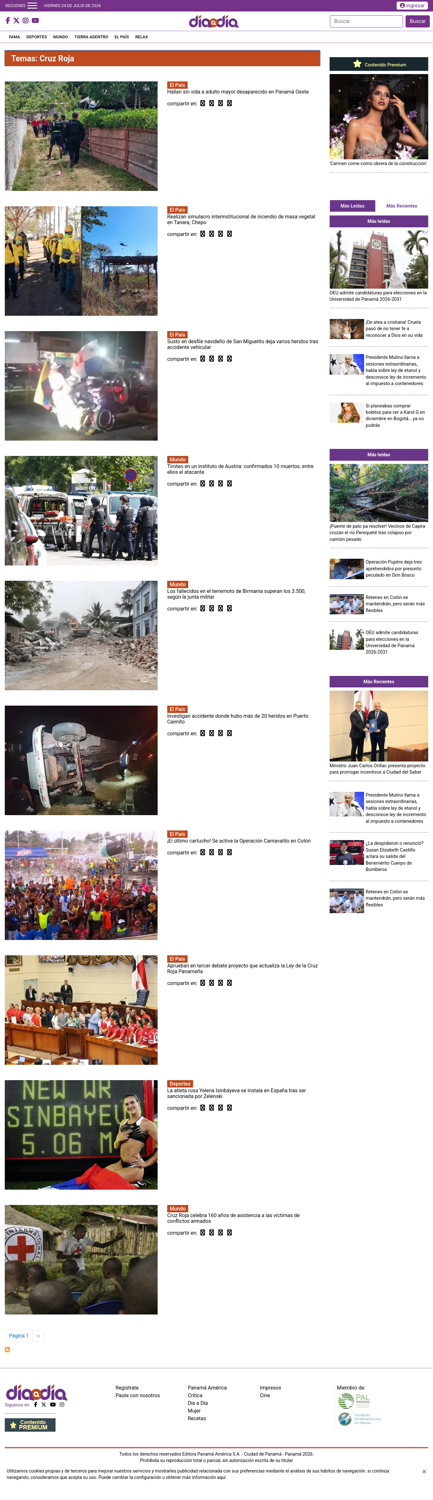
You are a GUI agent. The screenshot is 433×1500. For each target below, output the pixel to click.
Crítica (195, 1395)
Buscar (418, 21)
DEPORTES (36, 36)
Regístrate (127, 1388)
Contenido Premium (378, 65)
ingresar (412, 6)
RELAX (141, 36)
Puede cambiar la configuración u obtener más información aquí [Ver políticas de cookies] (162, 1477)
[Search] (366, 21)
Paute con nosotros (138, 1395)
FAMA (14, 36)
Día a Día (198, 1403)
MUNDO (60, 36)
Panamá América (207, 1388)
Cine (265, 1395)
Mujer (194, 1411)
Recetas (197, 1418)
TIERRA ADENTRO (91, 36)
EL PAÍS (122, 36)
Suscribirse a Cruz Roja (7, 1349)
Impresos (270, 1388)
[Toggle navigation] (32, 5)
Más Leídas (352, 206)
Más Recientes (401, 206)
